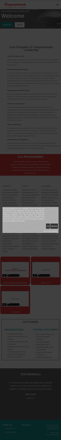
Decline (54, 226)
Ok (48, 226)
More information (50, 231)
